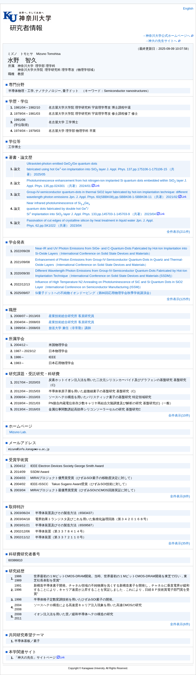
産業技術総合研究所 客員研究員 (71, 316)
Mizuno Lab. (18, 432)
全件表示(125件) (178, 299)
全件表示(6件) (180, 624)
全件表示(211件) (178, 231)
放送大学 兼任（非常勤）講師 (70, 328)
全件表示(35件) (179, 543)
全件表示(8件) (180, 496)
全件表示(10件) (179, 415)
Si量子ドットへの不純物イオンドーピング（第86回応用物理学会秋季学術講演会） (94, 293)
